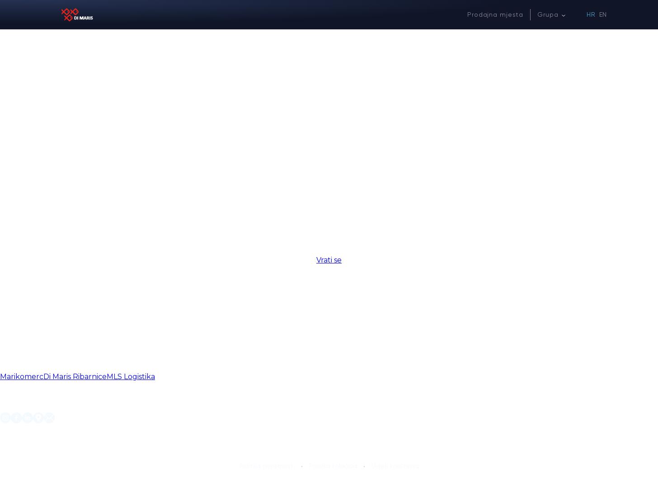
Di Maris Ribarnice (75, 376)
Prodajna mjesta (495, 14)
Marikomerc (21, 376)
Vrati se (329, 260)
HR (591, 14)
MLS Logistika (131, 376)
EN (603, 14)
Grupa (547, 14)
